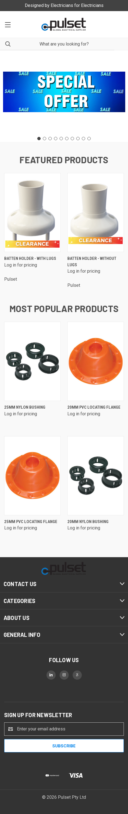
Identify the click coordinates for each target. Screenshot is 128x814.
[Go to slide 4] (55, 138)
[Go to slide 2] (44, 138)
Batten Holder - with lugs (30, 258)
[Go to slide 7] (72, 138)
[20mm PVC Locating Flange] (95, 361)
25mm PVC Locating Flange (30, 521)
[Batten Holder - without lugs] (95, 212)
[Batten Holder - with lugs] (32, 212)
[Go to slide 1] (39, 138)
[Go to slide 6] (66, 138)
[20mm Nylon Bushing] (95, 475)
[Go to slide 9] (83, 138)
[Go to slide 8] (78, 138)
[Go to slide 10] (89, 138)
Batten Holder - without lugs (91, 261)
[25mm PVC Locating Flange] (32, 475)
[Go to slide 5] (61, 138)
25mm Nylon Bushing (24, 407)
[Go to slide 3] (50, 138)
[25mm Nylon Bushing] (32, 361)
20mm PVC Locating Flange (93, 407)
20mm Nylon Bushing (88, 521)
